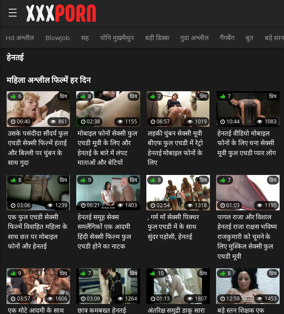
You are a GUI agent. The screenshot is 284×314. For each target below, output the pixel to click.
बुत (250, 37)
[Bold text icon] (13, 12)
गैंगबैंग (227, 37)
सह (85, 37)
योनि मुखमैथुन (117, 37)
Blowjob (57, 37)
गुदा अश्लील (194, 37)
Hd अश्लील (20, 37)
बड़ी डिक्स (157, 37)
